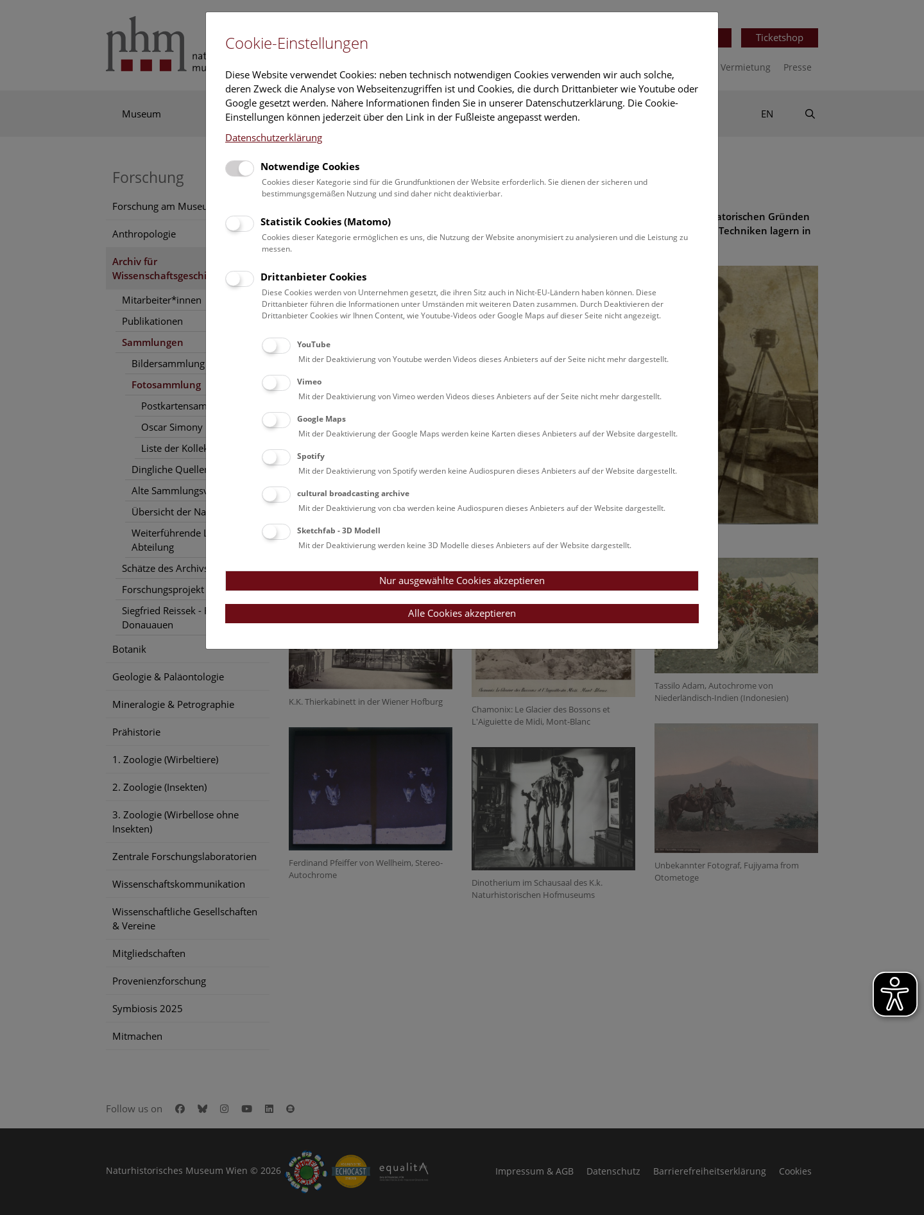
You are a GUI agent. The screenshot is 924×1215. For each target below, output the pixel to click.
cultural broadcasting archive (353, 493)
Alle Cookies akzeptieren (462, 613)
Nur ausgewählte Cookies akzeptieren (462, 580)
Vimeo (309, 381)
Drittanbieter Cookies (313, 276)
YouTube (313, 344)
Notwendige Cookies (310, 166)
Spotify (311, 456)
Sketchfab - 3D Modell (339, 530)
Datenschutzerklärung (273, 137)
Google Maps (321, 418)
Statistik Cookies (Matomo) (326, 221)
